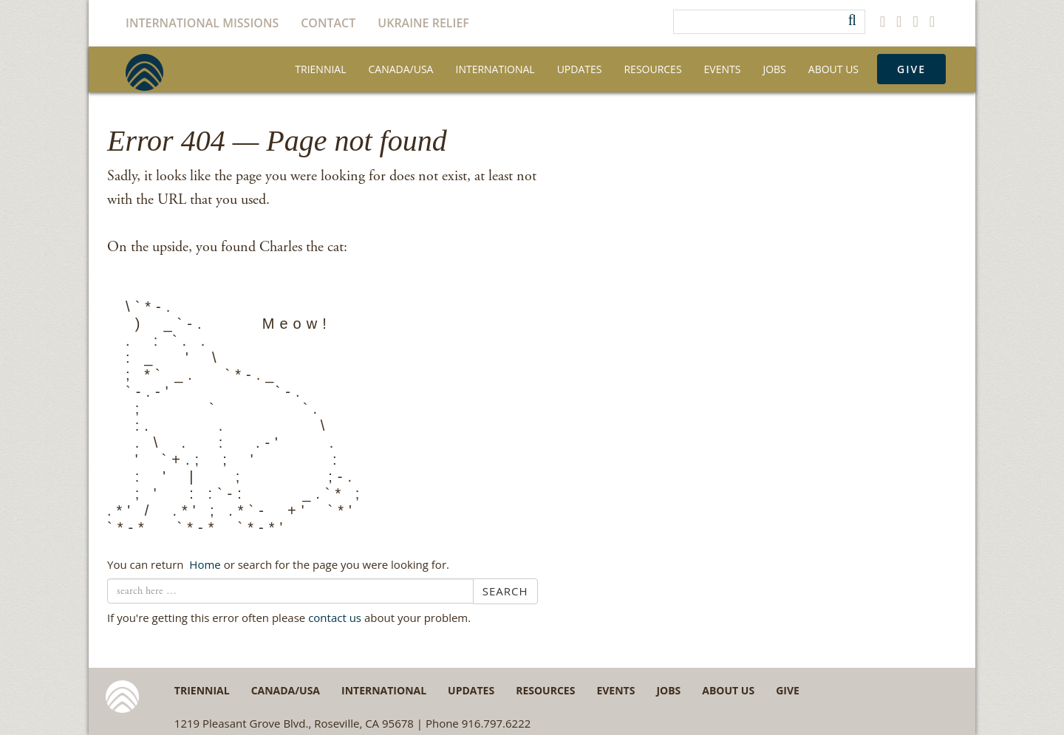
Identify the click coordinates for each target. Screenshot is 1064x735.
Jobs (774, 69)
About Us (833, 69)
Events (722, 69)
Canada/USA (401, 69)
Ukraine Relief (423, 23)
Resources (652, 69)
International (494, 69)
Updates (579, 69)
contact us (334, 617)
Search (505, 591)
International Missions (202, 23)
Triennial (320, 69)
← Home (203, 564)
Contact (328, 23)
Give (911, 69)
